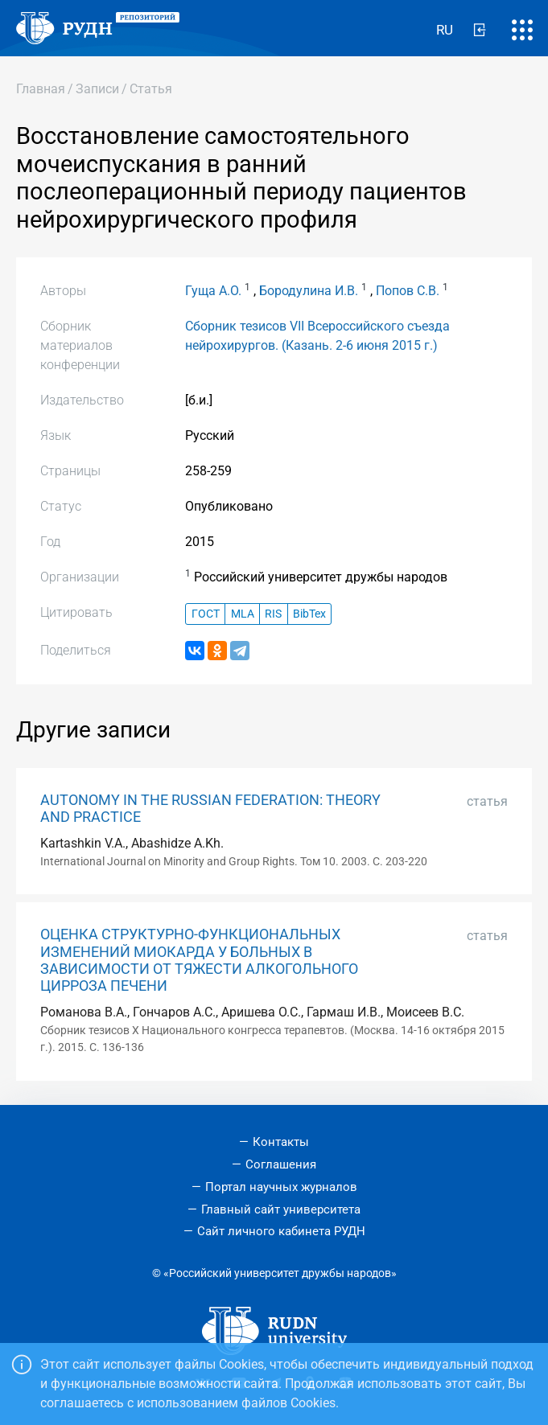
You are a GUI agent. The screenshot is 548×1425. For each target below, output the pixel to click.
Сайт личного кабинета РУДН (281, 1231)
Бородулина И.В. (308, 290)
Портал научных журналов (281, 1187)
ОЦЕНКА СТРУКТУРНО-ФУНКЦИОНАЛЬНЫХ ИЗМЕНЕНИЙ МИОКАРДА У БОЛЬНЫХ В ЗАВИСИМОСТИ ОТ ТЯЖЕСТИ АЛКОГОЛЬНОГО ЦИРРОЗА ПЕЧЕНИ (199, 959)
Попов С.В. (407, 290)
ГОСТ (206, 614)
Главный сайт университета (281, 1209)
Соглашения (280, 1164)
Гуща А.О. (213, 290)
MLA (242, 614)
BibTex (309, 614)
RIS (273, 614)
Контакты (281, 1142)
